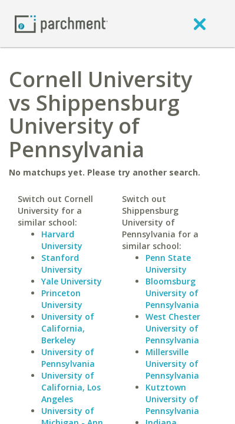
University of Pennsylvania (68, 357)
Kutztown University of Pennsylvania (172, 399)
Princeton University (61, 298)
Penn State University (168, 263)
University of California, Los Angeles (71, 387)
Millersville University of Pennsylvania (172, 363)
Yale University (71, 281)
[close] (199, 23)
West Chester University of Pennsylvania (172, 328)
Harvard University (61, 239)
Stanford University (61, 263)
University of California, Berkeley (67, 328)
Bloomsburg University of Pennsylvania (172, 293)
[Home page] (61, 23)
